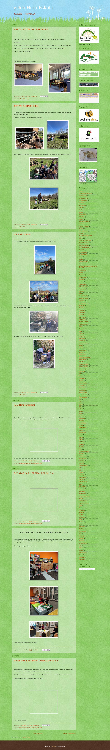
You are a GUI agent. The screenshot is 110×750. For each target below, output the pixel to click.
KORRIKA (81, 453)
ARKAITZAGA (22, 234)
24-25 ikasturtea (83, 254)
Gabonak (81, 376)
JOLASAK (81, 442)
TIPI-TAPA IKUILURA (26, 106)
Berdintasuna (82, 319)
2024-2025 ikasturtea (84, 245)
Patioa (80, 505)
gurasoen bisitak (83, 392)
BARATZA (82, 314)
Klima (80, 449)
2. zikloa (81, 207)
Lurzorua (81, 479)
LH (80, 467)
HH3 (80, 406)
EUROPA (81, 362)
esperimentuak (82, 359)
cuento (80, 326)
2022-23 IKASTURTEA (85, 240)
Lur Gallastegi (82, 477)
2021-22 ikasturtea (83, 231)
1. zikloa (81, 191)
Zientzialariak (82, 552)
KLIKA (81, 446)
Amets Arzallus (82, 277)
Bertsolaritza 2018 (83, 324)
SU (80, 524)
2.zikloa (81, 212)
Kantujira (81, 444)
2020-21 (81, 228)
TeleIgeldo (81, 538)
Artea (80, 293)
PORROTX (82, 510)
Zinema (81, 555)
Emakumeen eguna (83, 343)
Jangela (81, 439)
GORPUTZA (82, 385)
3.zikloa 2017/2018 (83, 261)
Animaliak (81, 279)
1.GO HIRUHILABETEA (85, 193)
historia (81, 411)
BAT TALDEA (82, 317)
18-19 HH (81, 202)
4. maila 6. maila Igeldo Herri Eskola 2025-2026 (30, 463)
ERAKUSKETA (83, 350)
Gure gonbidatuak (83, 395)
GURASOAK (30, 14)
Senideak (81, 522)
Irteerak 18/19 (82, 432)
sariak (80, 519)
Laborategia (82, 460)
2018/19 (81, 219)
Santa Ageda (82, 517)
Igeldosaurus (82, 418)
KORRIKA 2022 (83, 458)
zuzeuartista (82, 559)
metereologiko (82, 493)
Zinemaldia (81, 557)
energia (80, 345)
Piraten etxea (82, 507)
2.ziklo (80, 210)
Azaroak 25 (82, 310)
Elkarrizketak (82, 340)
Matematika (82, 491)
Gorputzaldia (82, 387)
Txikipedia (81, 540)
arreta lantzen (82, 289)
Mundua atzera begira (84, 496)
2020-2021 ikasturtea (84, 226)
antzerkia (81, 282)
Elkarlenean (82, 338)
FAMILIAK (82, 371)
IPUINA (81, 425)
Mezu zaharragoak (69, 733)
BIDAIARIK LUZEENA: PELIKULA (34, 473)
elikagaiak (81, 336)
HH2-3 (20, 98)
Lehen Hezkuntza (83, 465)
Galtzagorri (81, 378)
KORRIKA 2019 (83, 456)
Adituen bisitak (82, 270)
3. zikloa (81, 259)
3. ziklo (81, 257)
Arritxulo (81, 291)
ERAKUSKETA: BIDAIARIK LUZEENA (36, 660)
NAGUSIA (18, 14)
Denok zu (81, 333)
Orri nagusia (38, 733)
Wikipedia (81, 547)
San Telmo (81, 514)
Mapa (80, 484)
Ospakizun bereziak (83, 503)
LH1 (28, 98)
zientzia (81, 550)
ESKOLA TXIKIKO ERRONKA (31, 29)
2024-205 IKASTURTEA (85, 247)
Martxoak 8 (82, 489)
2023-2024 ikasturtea (84, 242)
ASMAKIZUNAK (83, 298)
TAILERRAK (82, 531)
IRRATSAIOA (82, 427)
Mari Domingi (82, 486)
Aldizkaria (81, 275)
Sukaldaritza (82, 526)
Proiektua (81, 512)
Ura (80, 545)
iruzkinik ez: (34, 96)
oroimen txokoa (83, 500)
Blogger (54, 746)
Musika (81, 498)
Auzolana (81, 307)
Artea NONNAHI (83, 296)
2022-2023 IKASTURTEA (85, 235)
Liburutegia (82, 475)
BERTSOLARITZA (84, 322)
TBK (80, 533)
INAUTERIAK (82, 423)
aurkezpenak (82, 305)
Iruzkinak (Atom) (26, 737)
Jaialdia (81, 437)
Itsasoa (80, 434)
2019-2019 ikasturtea (84, 221)
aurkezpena (81, 300)
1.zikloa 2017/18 (83, 195)
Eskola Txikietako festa (84, 357)
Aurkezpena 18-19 (83, 303)
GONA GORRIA (83, 383)
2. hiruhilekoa (82, 205)
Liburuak (81, 472)
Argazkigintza (82, 284)
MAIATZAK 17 (83, 482)
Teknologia (81, 536)
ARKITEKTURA (83, 286)
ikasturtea (81, 420)
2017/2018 (81, 217)
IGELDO (81, 416)
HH (80, 399)
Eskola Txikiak (82, 354)
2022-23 (81, 238)
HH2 (80, 402)
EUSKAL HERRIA (83, 366)
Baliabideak (82, 312)
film (80, 373)
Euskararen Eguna (83, 369)
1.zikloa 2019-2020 (83, 198)
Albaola (81, 272)
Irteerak (81, 430)
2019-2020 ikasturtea (84, 224)
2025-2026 (81, 250)
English (81, 347)
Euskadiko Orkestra (83, 364)
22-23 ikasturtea (83, 252)
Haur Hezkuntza (83, 397)
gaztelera (81, 380)
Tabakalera (81, 529)
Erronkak (81, 352)
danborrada (81, 329)
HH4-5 (24, 98)
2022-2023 (81, 233)
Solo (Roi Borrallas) (24, 404)
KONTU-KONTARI (84, 451)
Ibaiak (80, 413)
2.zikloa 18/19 (82, 214)
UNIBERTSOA (83, 543)
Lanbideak (81, 463)
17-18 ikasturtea (83, 200)
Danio (80, 331)
